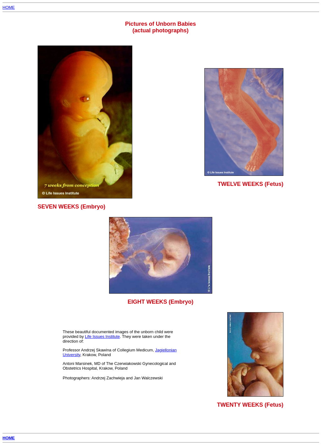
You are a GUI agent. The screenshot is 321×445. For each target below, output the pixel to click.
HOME (9, 7)
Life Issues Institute (102, 336)
